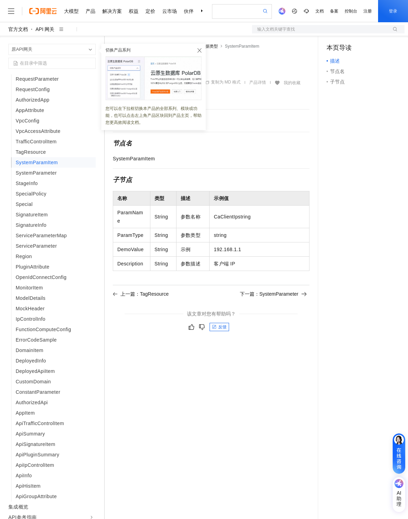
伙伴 (189, 11)
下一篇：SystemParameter (273, 294)
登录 (393, 11)
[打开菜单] (11, 11)
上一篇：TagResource (141, 294)
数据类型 (209, 46)
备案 (334, 11)
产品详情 (257, 82)
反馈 (219, 327)
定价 (150, 11)
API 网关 (45, 29)
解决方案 (112, 11)
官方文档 (18, 29)
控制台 (351, 11)
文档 (319, 11)
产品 (90, 11)
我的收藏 (292, 82)
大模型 (71, 11)
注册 (367, 11)
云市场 (169, 11)
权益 (134, 11)
